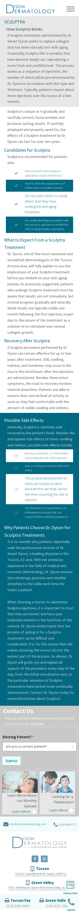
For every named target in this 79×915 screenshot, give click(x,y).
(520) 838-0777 (67, 824)
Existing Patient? (18, 737)
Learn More (21, 811)
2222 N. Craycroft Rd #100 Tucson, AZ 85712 (40, 874)
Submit (11, 760)
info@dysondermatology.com (27, 824)
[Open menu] (70, 9)
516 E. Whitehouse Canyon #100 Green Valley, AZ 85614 (40, 887)
